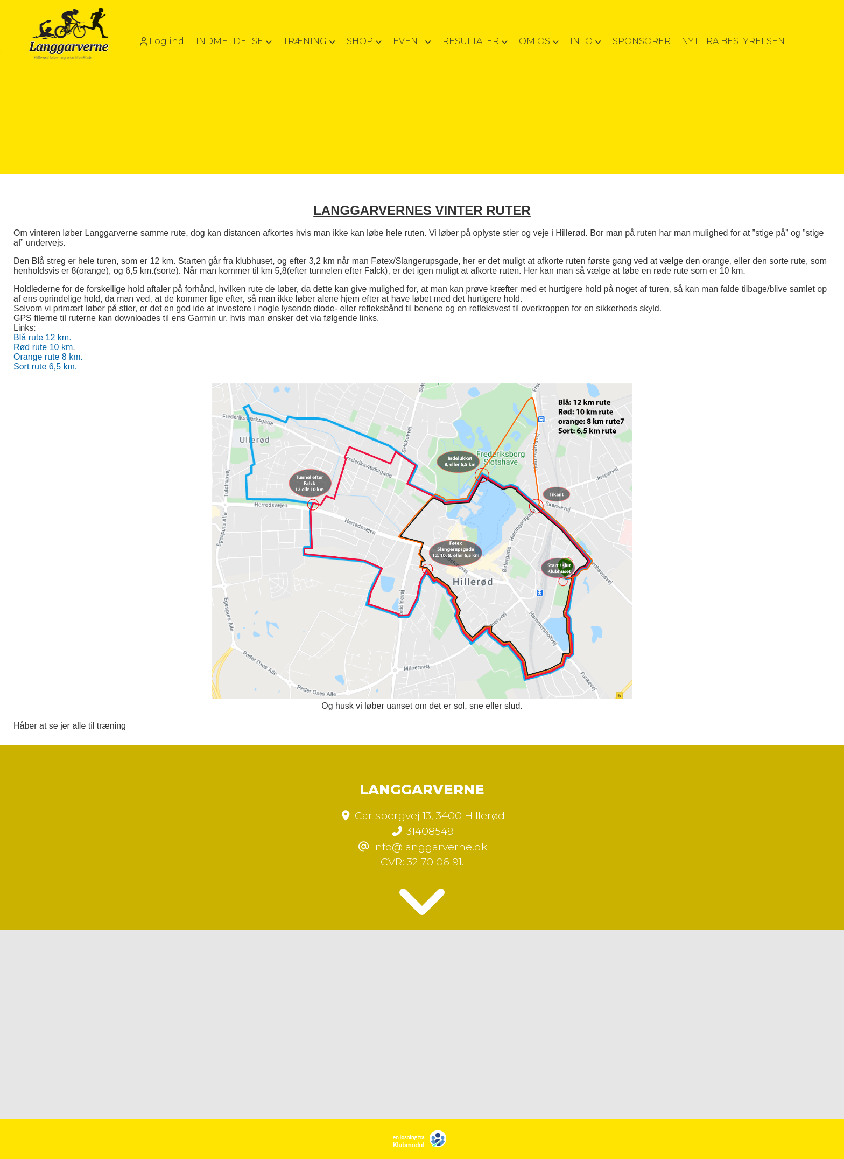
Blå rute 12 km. (42, 337)
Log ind (161, 41)
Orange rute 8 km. (48, 356)
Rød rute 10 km (43, 347)
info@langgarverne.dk (429, 846)
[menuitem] (165, 41)
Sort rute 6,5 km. (45, 366)
